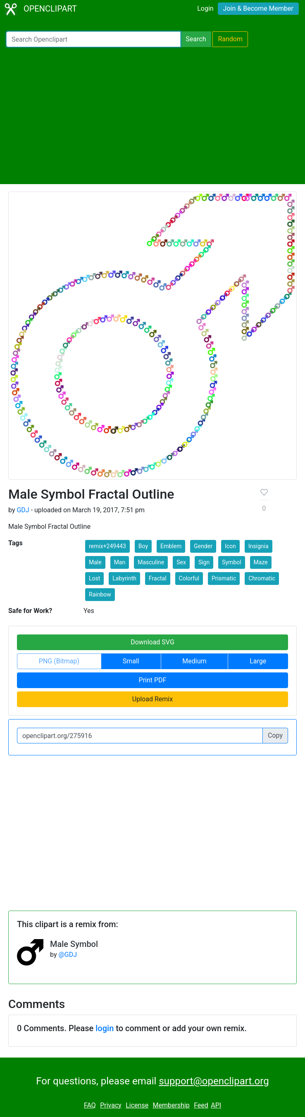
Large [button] (258, 661)
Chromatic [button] (261, 578)
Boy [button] (143, 546)
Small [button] (131, 661)
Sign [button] (204, 562)
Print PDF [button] (153, 680)
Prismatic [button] (224, 578)
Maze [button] (261, 562)
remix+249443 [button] (107, 546)
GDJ (23, 510)
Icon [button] (230, 546)
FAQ (90, 1105)
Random (230, 39)
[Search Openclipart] (93, 39)
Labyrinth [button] (124, 578)
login (104, 1028)
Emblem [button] (170, 546)
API (216, 1105)
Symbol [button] (231, 562)
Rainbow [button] (100, 594)
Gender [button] (203, 546)
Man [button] (120, 562)
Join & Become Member (258, 8)
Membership (170, 1105)
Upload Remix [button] (152, 699)
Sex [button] (181, 562)
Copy (275, 735)
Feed (201, 1105)
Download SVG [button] (152, 642)
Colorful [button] (189, 578)
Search (196, 39)
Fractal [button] (158, 578)
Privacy (111, 1105)
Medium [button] (194, 661)
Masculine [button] (151, 562)
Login (205, 8)
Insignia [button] (258, 546)
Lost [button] (94, 578)
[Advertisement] (152, 115)
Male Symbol (74, 944)
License (137, 1105)
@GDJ (67, 954)
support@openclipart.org (214, 1081)
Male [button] (95, 562)
